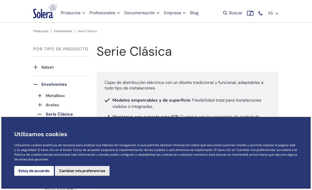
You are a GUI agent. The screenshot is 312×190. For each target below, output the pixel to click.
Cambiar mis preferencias (82, 170)
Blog (194, 13)
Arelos (52, 105)
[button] (261, 13)
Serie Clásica (59, 114)
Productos (71, 13)
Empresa (172, 13)
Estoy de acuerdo (34, 170)
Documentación (139, 13)
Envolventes (63, 31)
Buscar (232, 13)
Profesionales (102, 13)
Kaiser (47, 67)
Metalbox (55, 95)
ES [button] (273, 13)
